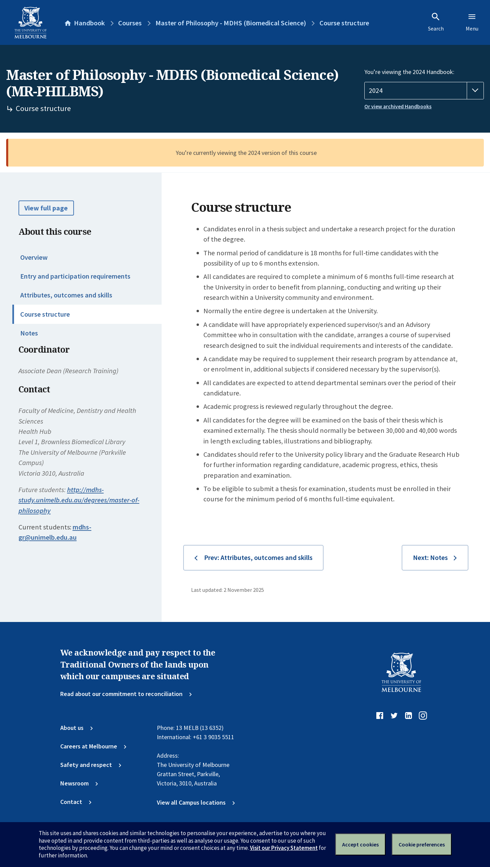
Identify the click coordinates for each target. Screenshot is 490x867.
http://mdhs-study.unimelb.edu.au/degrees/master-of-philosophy (78, 500)
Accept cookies (360, 844)
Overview (34, 257)
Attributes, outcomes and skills (66, 295)
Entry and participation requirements (75, 276)
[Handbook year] (424, 90)
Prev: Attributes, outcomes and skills (258, 557)
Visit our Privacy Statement (284, 848)
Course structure (45, 314)
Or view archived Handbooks (397, 106)
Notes (29, 333)
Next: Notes (430, 557)
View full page (46, 208)
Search (436, 22)
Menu (472, 22)
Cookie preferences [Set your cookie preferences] (422, 844)
